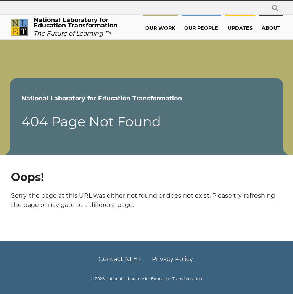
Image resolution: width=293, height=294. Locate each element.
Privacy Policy (172, 259)
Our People (204, 28)
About (270, 28)
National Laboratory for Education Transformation (103, 98)
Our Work (164, 28)
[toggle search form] (275, 8)
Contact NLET (119, 259)
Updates (241, 28)
